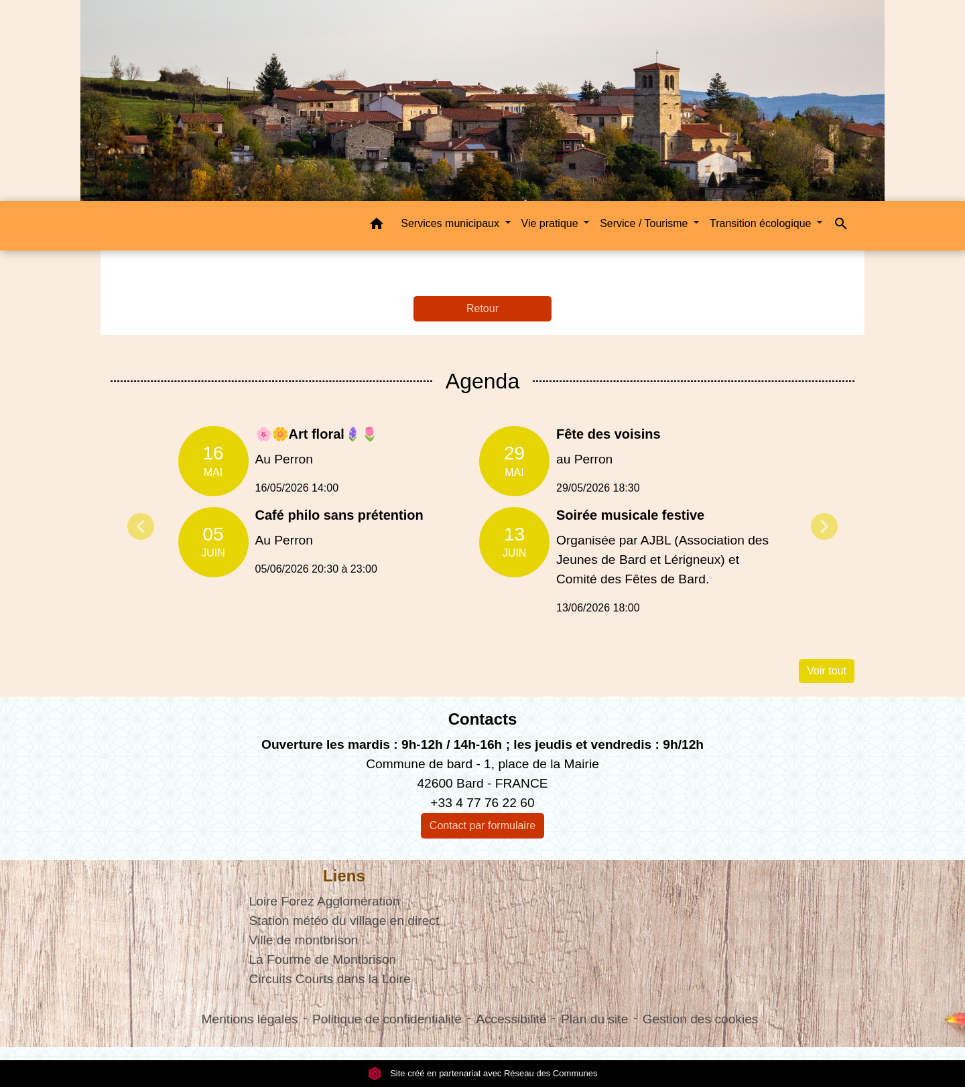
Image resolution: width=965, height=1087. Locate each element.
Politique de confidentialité (387, 1019)
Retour (482, 308)
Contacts (482, 719)
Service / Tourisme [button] (645, 223)
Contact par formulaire (482, 825)
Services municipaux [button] (451, 223)
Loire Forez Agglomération (324, 901)
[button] (376, 226)
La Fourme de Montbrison (323, 959)
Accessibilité (511, 1019)
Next (824, 526)
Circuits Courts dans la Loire (330, 979)
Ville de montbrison (304, 940)
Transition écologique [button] (762, 223)
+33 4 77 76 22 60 (482, 803)
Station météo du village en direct (344, 921)
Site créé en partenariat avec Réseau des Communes (483, 1073)
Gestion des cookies (701, 1019)
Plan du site (594, 1019)
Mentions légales (250, 1019)
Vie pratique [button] (551, 223)
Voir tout (826, 670)
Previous (140, 526)
